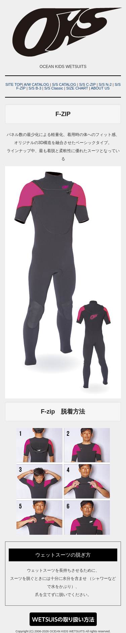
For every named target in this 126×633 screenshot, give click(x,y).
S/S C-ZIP (87, 84)
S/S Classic (53, 88)
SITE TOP (13, 84)
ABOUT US (100, 88)
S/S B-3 (35, 88)
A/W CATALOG (36, 84)
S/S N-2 (105, 84)
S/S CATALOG (64, 84)
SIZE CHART (77, 88)
